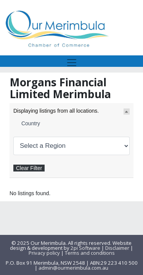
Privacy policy (44, 252)
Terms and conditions (90, 252)
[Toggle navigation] (71, 61)
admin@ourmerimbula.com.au (73, 267)
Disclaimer (117, 247)
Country (30, 123)
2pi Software (85, 247)
